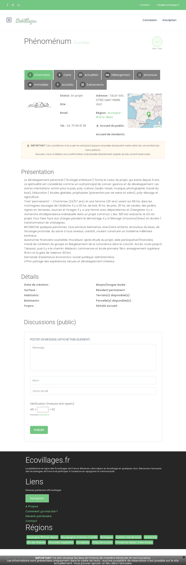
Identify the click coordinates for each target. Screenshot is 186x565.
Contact (144, 5)
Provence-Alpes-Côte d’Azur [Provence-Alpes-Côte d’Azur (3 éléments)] (134, 542)
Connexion (150, 20)
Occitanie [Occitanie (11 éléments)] (83, 542)
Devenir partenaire (38, 516)
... (157, 40)
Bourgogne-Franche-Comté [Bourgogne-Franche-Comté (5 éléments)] (79, 537)
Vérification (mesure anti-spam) (52, 404)
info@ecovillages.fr (168, 5)
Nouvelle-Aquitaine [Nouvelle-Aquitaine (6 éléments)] (61, 542)
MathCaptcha (44, 415)
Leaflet (158, 126)
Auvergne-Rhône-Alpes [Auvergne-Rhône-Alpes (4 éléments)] (42, 537)
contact (49, 557)
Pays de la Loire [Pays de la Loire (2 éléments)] (102, 542)
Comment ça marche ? (41, 511)
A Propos (31, 506)
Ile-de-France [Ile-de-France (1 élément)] (36, 542)
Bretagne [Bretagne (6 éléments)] (106, 537)
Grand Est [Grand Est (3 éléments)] (151, 537)
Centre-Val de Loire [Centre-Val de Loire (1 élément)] (128, 537)
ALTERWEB (63, 557)
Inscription (169, 20)
